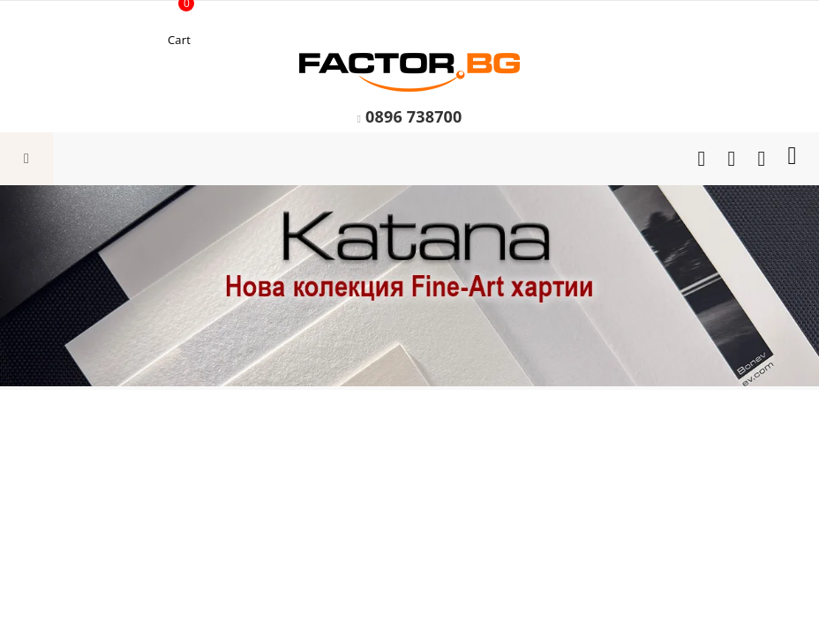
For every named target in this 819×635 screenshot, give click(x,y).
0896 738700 (413, 116)
